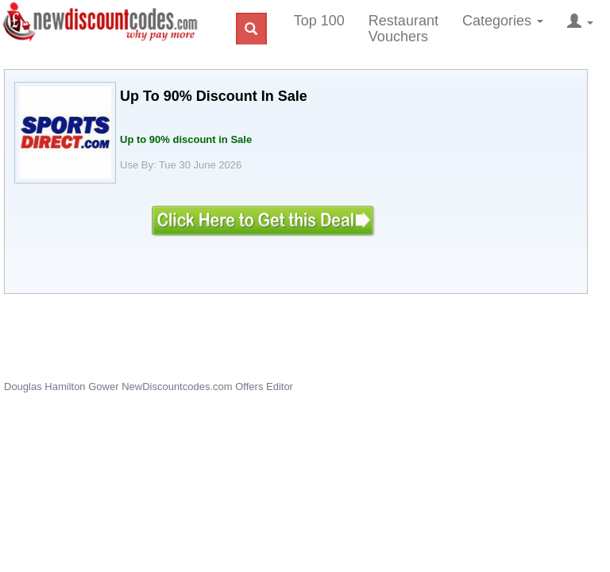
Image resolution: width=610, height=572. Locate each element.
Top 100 (319, 21)
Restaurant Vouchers (403, 28)
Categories (502, 21)
